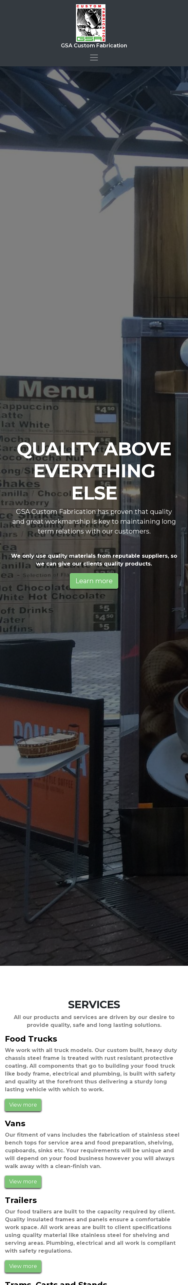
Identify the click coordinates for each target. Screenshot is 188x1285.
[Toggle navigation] (94, 57)
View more (23, 1105)
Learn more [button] (94, 581)
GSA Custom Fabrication (94, 26)
